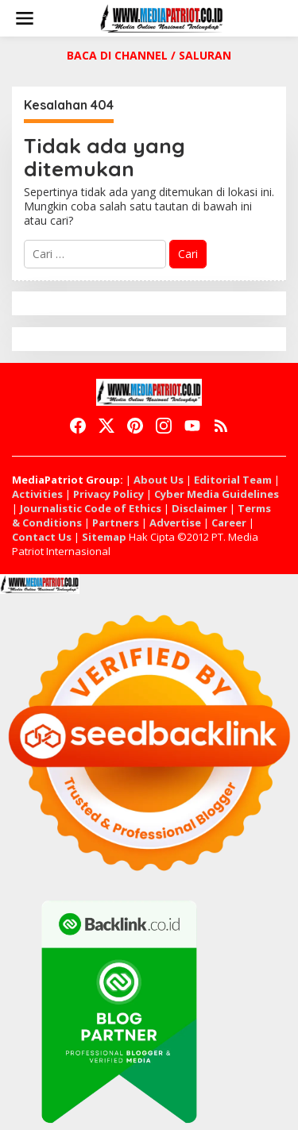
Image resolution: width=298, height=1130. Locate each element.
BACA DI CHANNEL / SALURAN (149, 55)
